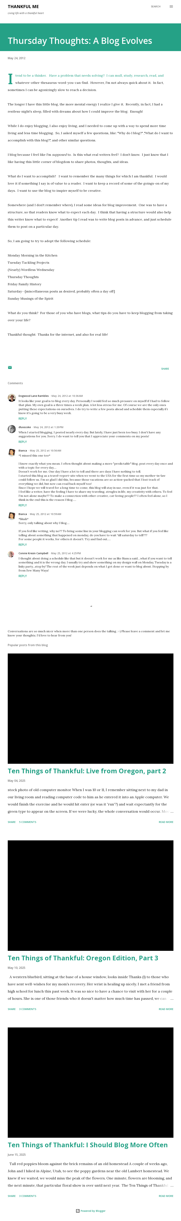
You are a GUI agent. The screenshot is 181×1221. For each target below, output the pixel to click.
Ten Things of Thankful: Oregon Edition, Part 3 (83, 958)
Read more (166, 822)
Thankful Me (23, 6)
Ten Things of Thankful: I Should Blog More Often (88, 1144)
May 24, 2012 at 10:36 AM (67, 396)
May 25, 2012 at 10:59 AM (45, 514)
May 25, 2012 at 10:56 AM (45, 450)
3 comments (27, 1009)
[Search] (155, 6)
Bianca (23, 450)
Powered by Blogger (91, 1211)
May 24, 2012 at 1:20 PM (48, 427)
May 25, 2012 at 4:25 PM (66, 553)
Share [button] (165, 368)
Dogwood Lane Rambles (34, 396)
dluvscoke (25, 427)
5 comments (27, 822)
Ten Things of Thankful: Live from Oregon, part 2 (87, 770)
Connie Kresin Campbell (33, 553)
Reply (23, 419)
